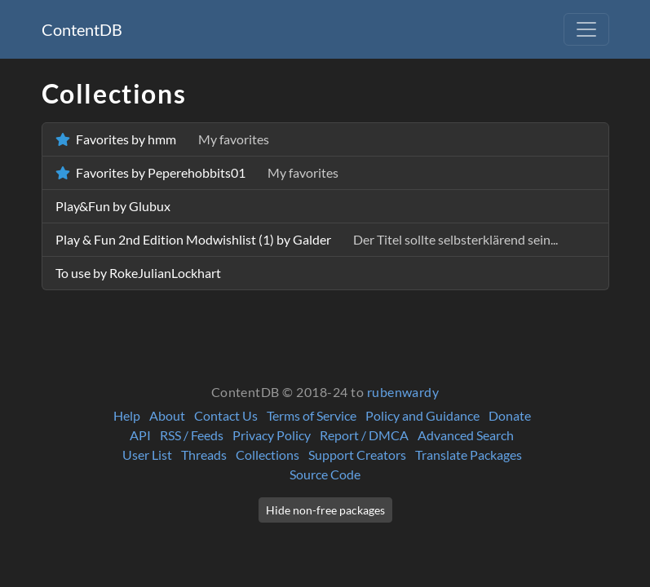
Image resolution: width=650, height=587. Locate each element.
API (140, 435)
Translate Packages (468, 454)
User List (147, 454)
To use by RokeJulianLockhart (138, 272)
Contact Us (226, 415)
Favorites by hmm (162, 139)
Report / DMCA (364, 435)
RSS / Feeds (191, 435)
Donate (510, 415)
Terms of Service (311, 415)
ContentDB (82, 29)
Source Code (325, 474)
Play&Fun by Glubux (112, 206)
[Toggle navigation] (586, 29)
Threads (204, 454)
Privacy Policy (271, 435)
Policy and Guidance (422, 415)
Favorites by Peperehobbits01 (196, 172)
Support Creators (357, 454)
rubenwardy (403, 391)
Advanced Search (466, 435)
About (167, 415)
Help (126, 415)
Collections (267, 454)
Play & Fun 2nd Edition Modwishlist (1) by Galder (306, 239)
